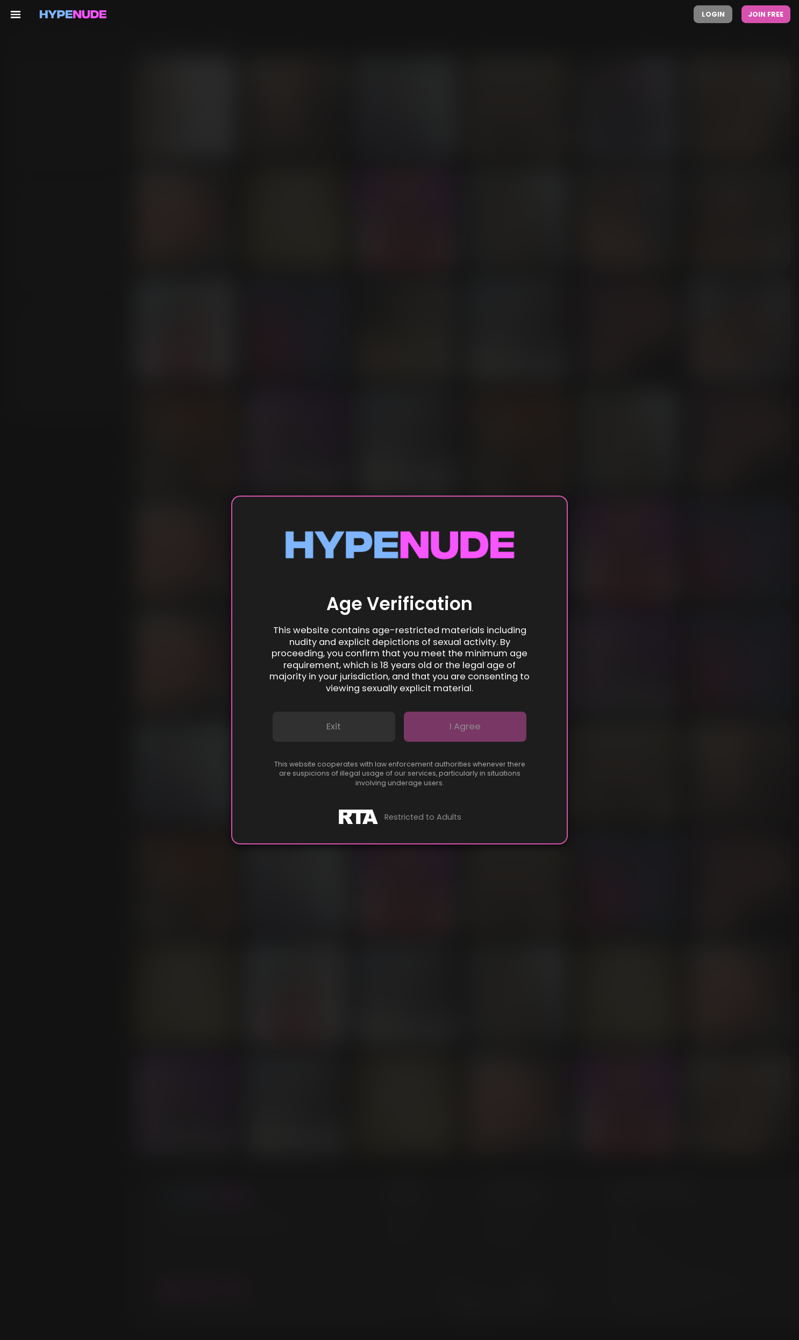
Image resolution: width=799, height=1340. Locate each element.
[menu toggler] (15, 14)
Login (713, 14)
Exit (333, 726)
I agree (465, 726)
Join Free (765, 14)
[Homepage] (73, 14)
